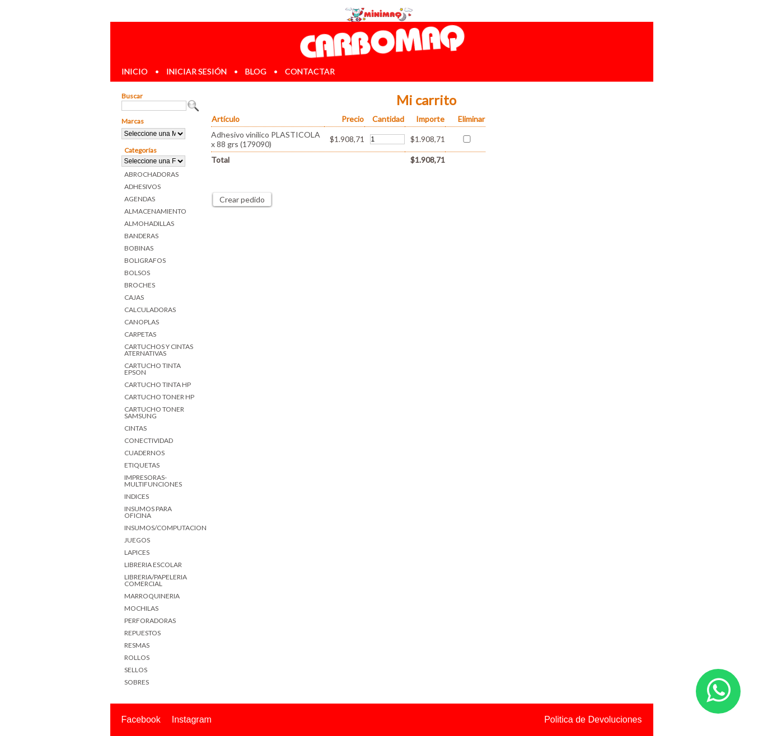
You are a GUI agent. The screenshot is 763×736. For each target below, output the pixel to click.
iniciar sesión (196, 71)
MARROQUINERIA (152, 596)
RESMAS (136, 645)
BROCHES (139, 285)
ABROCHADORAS (151, 174)
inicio (134, 71)
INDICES (136, 496)
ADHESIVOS (142, 186)
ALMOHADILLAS (149, 223)
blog (255, 71)
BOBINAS (138, 248)
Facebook (141, 719)
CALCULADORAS (150, 309)
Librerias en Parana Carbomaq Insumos (381, 41)
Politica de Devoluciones (593, 719)
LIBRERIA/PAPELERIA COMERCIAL (155, 580)
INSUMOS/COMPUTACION (162, 527)
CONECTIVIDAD (148, 440)
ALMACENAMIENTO (155, 211)
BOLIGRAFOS (145, 260)
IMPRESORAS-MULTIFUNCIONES (153, 480)
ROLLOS (136, 657)
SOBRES (136, 682)
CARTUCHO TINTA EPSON (152, 368)
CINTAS (135, 428)
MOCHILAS (141, 608)
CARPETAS (140, 334)
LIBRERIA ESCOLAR (153, 564)
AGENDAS (139, 199)
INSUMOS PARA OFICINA (148, 512)
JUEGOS (137, 540)
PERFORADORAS (150, 620)
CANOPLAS (141, 322)
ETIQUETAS (142, 465)
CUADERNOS (144, 453)
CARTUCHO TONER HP (159, 397)
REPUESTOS (142, 633)
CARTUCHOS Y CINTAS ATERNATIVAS (158, 349)
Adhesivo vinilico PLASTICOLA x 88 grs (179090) (265, 139)
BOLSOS (137, 272)
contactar (310, 71)
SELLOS (135, 670)
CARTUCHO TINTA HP (157, 384)
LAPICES (136, 552)
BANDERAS (141, 236)
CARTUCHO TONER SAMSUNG (154, 412)
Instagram (192, 719)
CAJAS (134, 297)
